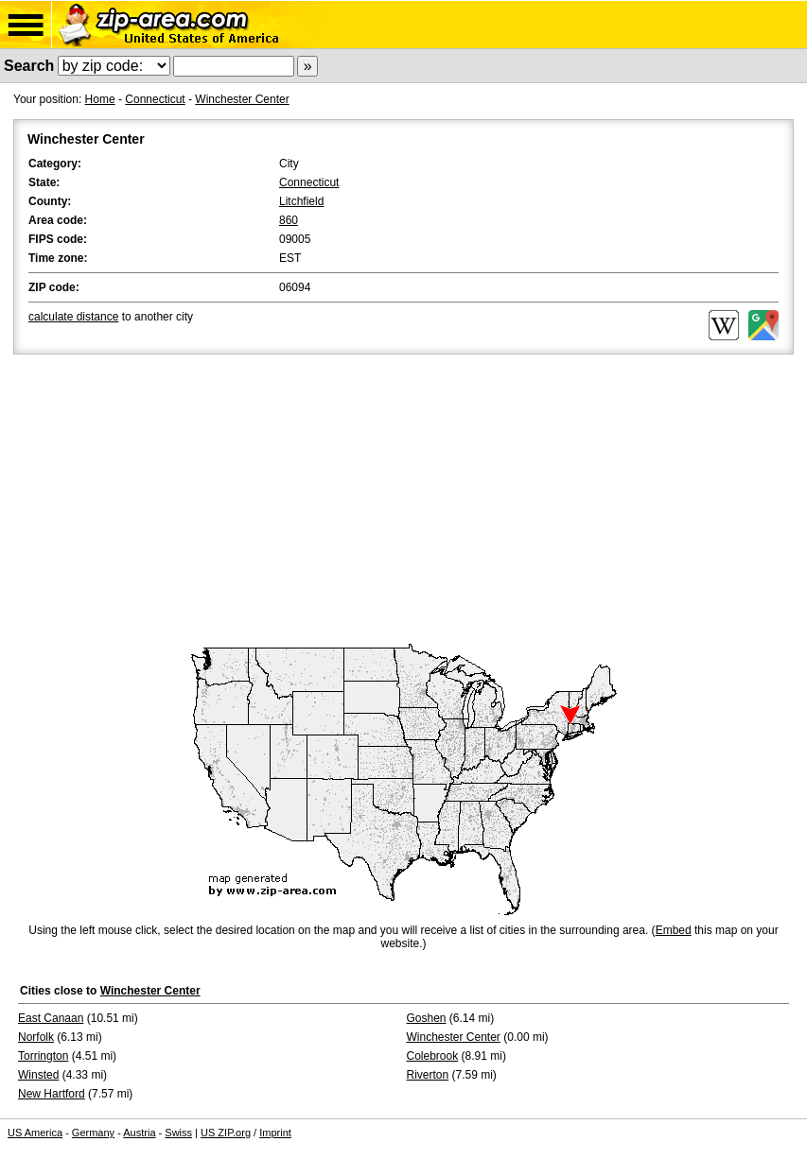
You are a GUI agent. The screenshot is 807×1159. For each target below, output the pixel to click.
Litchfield (301, 201)
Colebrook (433, 1056)
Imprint (275, 1132)
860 (288, 220)
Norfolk (36, 1037)
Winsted (38, 1074)
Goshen (427, 1018)
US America (35, 1132)
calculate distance (73, 316)
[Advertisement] (403, 500)
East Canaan (50, 1018)
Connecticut (154, 99)
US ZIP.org (226, 1132)
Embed (674, 930)
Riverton (428, 1074)
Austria (139, 1132)
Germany (93, 1132)
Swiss (178, 1132)
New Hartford (51, 1093)
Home (100, 99)
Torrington (43, 1056)
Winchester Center (242, 99)
